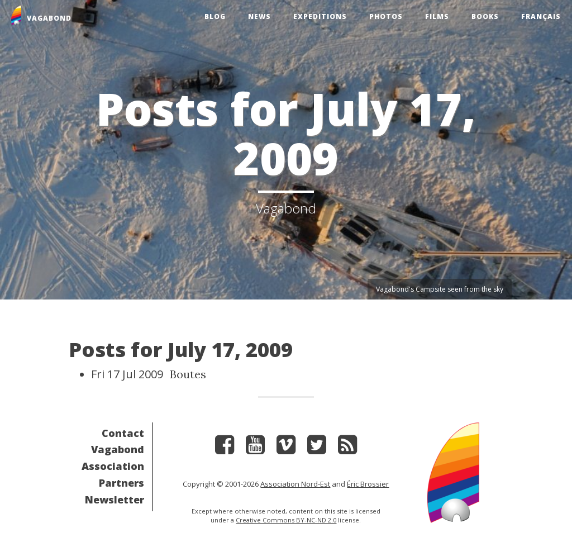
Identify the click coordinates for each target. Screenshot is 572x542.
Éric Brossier (368, 484)
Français (541, 16)
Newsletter (114, 499)
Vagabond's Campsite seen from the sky (439, 289)
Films (437, 16)
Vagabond (117, 449)
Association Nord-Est (295, 484)
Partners (121, 482)
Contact (123, 433)
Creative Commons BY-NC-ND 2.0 (286, 520)
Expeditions (320, 16)
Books (485, 16)
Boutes (188, 374)
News (259, 16)
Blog (215, 16)
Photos (386, 16)
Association (113, 466)
